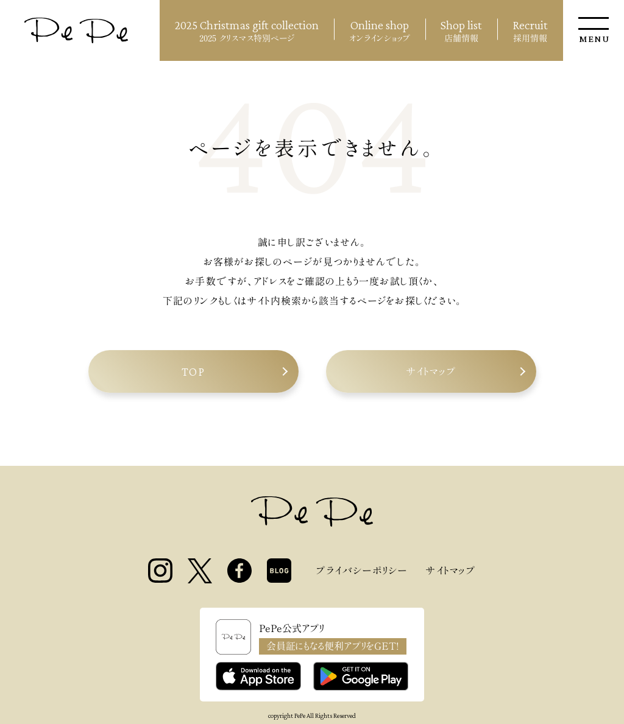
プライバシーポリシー (361, 570)
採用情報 (530, 29)
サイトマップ (431, 371)
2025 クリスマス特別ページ (247, 29)
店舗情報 (461, 29)
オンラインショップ (379, 29)
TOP (193, 371)
